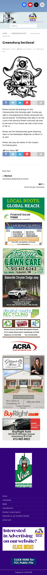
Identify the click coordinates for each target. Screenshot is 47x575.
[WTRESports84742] (21, 336)
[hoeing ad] (23, 244)
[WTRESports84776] (21, 305)
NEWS (5, 504)
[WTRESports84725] (21, 439)
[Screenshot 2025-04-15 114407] (23, 273)
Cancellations (8, 508)
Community (7, 500)
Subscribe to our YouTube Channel (16, 516)
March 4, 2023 (10, 49)
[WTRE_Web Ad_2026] (23, 220)
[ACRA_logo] (23, 350)
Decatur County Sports (12, 512)
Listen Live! (7, 520)
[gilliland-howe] (23, 407)
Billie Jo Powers (25, 49)
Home (5, 496)
